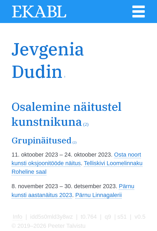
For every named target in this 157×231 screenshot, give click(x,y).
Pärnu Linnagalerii (98, 195)
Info (17, 216)
